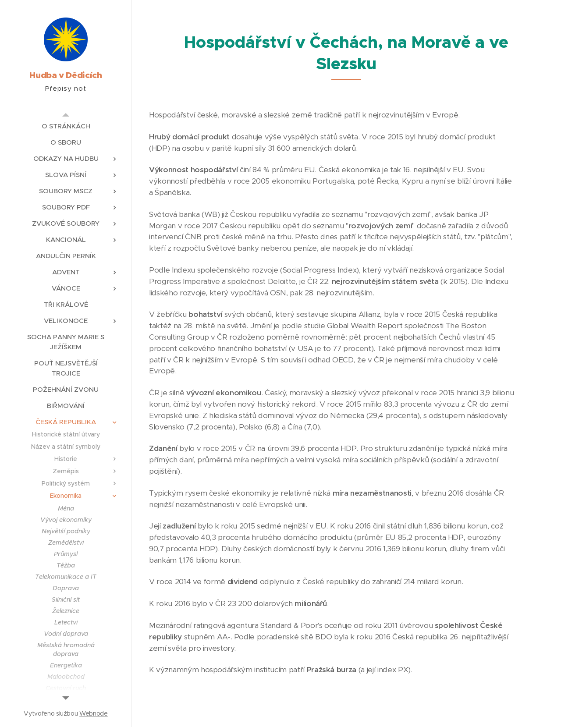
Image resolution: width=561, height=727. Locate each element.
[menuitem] (66, 126)
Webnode (93, 713)
